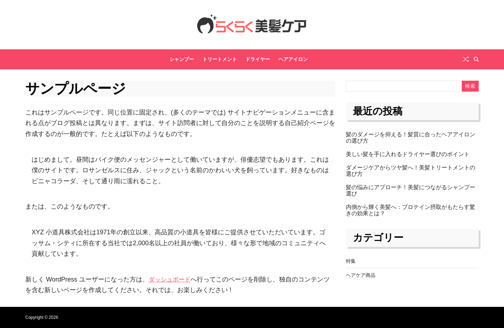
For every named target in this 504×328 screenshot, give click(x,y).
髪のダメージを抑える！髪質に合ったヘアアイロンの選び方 (410, 137)
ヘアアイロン (293, 59)
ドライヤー (257, 59)
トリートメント (219, 59)
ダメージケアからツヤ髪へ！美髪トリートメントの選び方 (410, 171)
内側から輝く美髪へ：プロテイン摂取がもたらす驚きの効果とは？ (410, 210)
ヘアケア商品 (360, 275)
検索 (470, 86)
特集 (351, 261)
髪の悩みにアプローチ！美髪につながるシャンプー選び (410, 190)
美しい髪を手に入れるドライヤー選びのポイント (408, 154)
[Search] (476, 59)
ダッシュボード (171, 279)
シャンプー (181, 59)
